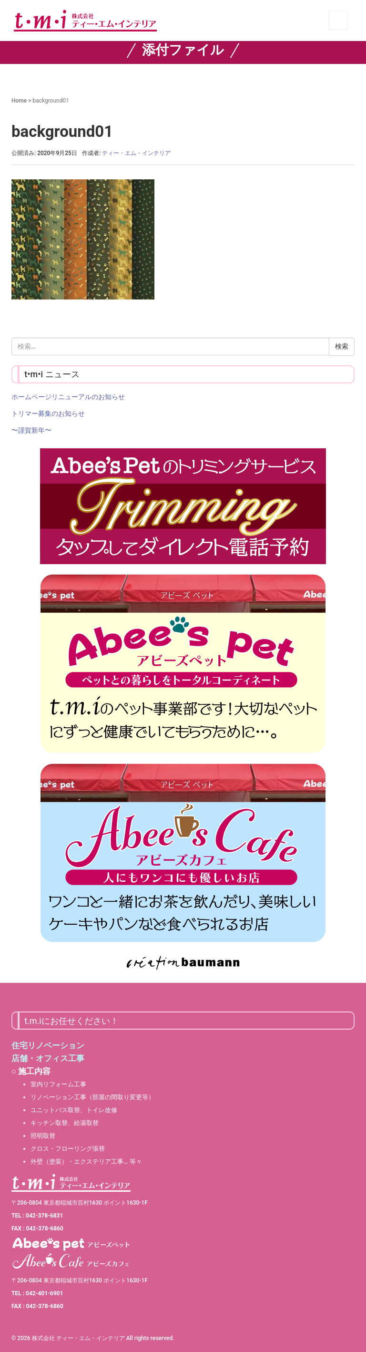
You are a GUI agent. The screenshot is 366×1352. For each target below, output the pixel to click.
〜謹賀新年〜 (31, 430)
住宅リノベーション (47, 1045)
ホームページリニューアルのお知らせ (68, 397)
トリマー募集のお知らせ (48, 413)
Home (19, 100)
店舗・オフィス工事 (47, 1058)
